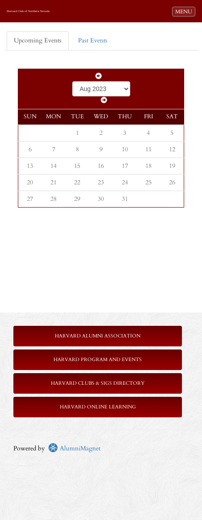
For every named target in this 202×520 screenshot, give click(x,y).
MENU (185, 11)
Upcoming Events (38, 40)
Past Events (92, 40)
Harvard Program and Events (98, 359)
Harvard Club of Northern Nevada (28, 11)
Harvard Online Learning (98, 407)
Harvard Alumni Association (97, 336)
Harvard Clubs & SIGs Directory (97, 383)
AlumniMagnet (74, 448)
